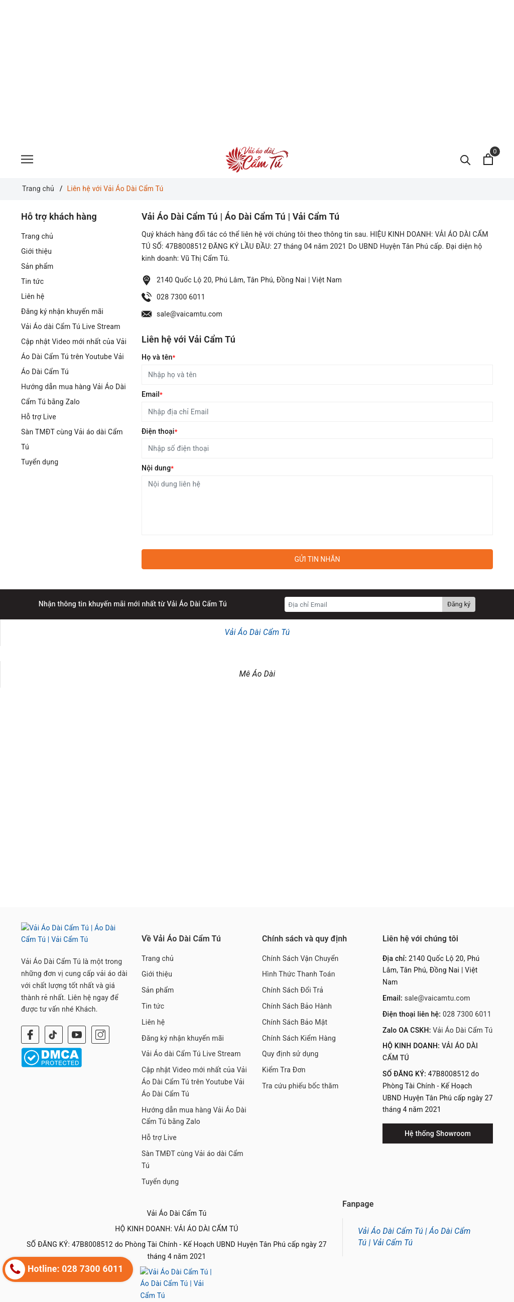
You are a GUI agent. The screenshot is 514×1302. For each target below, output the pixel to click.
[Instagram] (100, 1023)
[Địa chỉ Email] (364, 604)
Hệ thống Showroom (438, 1133)
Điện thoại (160, 431)
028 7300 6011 (181, 297)
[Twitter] (54, 1023)
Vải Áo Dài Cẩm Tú (257, 632)
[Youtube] (77, 1023)
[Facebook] (30, 1023)
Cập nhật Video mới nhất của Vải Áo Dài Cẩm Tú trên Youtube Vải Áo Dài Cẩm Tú (73, 357)
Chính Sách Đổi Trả (292, 990)
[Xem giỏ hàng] (488, 159)
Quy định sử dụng (290, 1054)
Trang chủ (37, 236)
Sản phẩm (37, 266)
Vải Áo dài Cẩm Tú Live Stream (70, 326)
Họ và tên (158, 357)
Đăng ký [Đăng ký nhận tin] (458, 604)
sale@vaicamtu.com (189, 314)
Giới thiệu (36, 251)
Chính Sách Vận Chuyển (300, 958)
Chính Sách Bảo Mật (294, 1022)
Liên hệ (32, 296)
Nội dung (158, 468)
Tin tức (32, 281)
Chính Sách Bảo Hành (297, 1006)
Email (152, 394)
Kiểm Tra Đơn (284, 1070)
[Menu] (27, 159)
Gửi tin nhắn (317, 559)
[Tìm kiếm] (465, 159)
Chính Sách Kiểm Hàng (299, 1038)
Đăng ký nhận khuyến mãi (62, 311)
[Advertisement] (257, 70)
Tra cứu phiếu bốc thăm (300, 1086)
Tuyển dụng (39, 462)
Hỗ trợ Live (38, 417)
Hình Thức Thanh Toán (298, 974)
